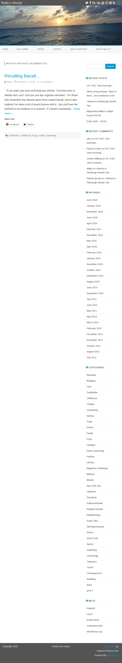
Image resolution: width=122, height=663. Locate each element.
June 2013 (92, 305)
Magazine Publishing (97, 468)
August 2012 (93, 351)
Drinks (90, 427)
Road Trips (92, 521)
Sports (90, 544)
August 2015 (93, 281)
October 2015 (94, 270)
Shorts (57, 49)
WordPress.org (94, 631)
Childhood (26, 135)
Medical (90, 474)
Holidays (91, 445)
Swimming (51, 135)
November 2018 (95, 211)
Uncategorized (94, 573)
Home (5, 49)
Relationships (94, 515)
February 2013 (94, 328)
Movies (90, 480)
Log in (90, 614)
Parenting (91, 497)
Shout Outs (92, 538)
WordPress (112, 655)
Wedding (91, 579)
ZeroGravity (109, 646)
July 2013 (91, 299)
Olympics (91, 491)
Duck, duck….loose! (97, 121)
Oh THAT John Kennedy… (100, 85)
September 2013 (95, 293)
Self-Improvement (95, 526)
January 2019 (94, 206)
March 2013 (93, 322)
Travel (90, 567)
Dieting (90, 416)
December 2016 (95, 235)
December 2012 (95, 334)
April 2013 (92, 316)
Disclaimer (22, 49)
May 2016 (92, 241)
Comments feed (94, 626)
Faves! (41, 49)
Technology (92, 556)
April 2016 (92, 246)
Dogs (34, 135)
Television (92, 561)
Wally (9, 82)
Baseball (91, 375)
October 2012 (94, 346)
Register (91, 608)
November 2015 (95, 264)
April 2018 (92, 223)
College (90, 404)
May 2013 (92, 310)
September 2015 (95, 276)
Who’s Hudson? (79, 49)
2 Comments (46, 82)
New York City (94, 486)
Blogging (91, 380)
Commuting (92, 410)
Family (42, 135)
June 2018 (92, 217)
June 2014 (92, 287)
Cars (89, 386)
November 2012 (95, 340)
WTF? (90, 591)
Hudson (91, 456)
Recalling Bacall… (22, 75)
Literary (90, 462)
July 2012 (91, 357)
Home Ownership (95, 451)
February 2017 (94, 229)
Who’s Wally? (103, 49)
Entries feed (93, 620)
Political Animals (95, 503)
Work (89, 585)
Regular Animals (95, 509)
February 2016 (94, 252)
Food (89, 439)
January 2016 (94, 258)
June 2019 (92, 200)
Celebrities (14, 135)
